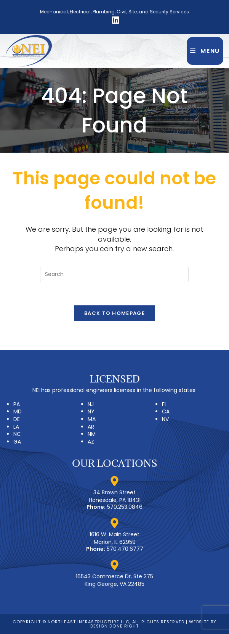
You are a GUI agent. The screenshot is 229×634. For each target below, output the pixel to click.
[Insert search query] (114, 274)
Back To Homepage (114, 313)
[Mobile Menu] (205, 50)
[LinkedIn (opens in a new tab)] (114, 20)
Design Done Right (114, 626)
